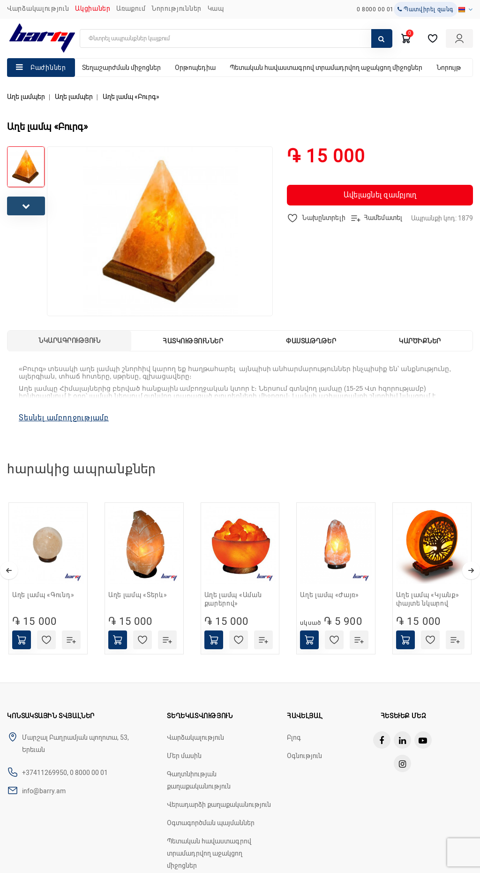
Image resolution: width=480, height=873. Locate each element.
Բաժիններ (48, 67)
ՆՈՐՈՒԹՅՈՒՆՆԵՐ (176, 8)
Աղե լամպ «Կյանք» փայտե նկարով (427, 599)
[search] (236, 38)
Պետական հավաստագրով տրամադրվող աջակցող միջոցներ (326, 67)
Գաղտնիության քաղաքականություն (199, 780)
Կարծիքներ (420, 341)
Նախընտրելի (316, 218)
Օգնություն (304, 755)
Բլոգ (294, 737)
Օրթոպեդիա (195, 67)
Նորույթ (448, 67)
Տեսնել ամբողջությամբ (64, 417)
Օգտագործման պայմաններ (211, 823)
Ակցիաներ (93, 8)
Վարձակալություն (38, 8)
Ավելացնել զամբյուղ (380, 194)
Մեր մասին (184, 755)
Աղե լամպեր (26, 96)
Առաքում (130, 8)
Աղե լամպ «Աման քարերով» (233, 599)
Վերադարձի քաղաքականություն (219, 804)
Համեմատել (376, 218)
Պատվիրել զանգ (426, 9)
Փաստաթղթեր (311, 341)
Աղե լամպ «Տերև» (137, 595)
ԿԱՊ (216, 8)
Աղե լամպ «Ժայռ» (329, 595)
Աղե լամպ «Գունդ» (43, 595)
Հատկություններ (193, 341)
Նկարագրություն (69, 340)
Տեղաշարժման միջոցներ (121, 67)
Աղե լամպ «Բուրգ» (131, 96)
